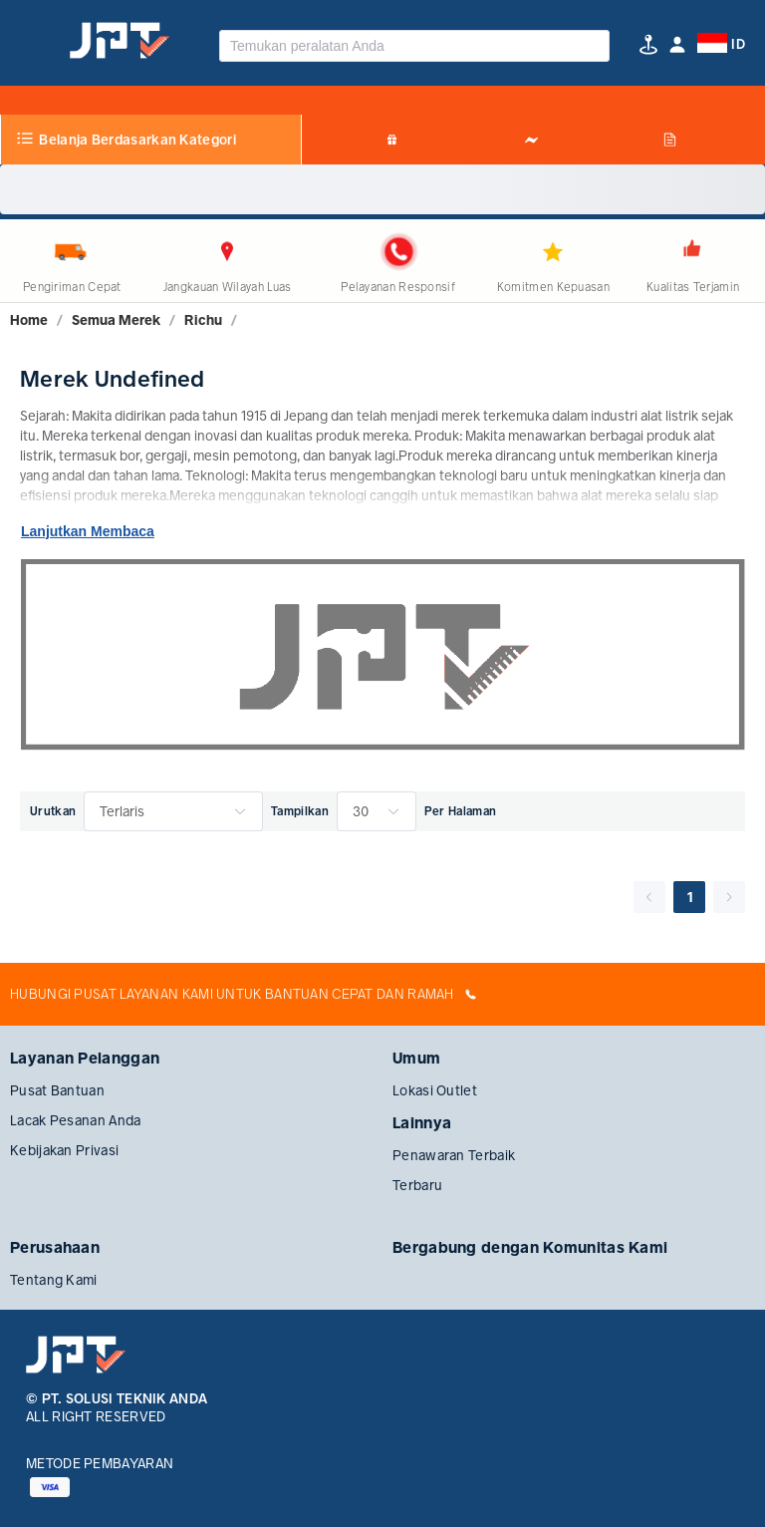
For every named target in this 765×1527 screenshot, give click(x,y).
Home (29, 320)
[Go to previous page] (649, 897)
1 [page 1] (689, 897)
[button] (677, 44)
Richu (203, 320)
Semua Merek (116, 320)
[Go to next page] (729, 897)
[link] (29, 320)
